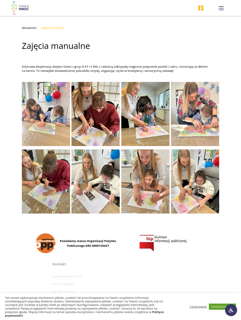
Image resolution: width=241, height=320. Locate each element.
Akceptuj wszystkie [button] (222, 306)
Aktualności (29, 28)
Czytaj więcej (198, 306)
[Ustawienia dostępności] (231, 310)
